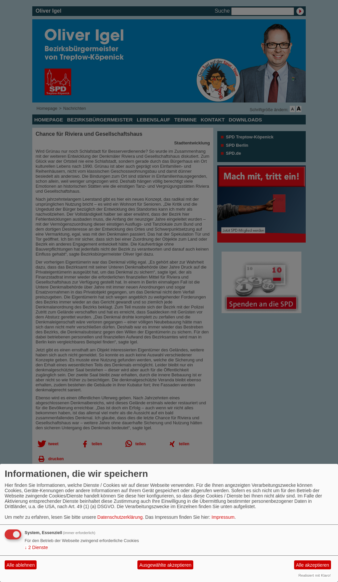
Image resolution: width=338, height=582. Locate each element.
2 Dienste (36, 547)
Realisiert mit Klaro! (314, 575)
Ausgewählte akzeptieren (165, 565)
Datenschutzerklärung (120, 517)
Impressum (223, 517)
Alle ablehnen (21, 565)
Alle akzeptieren (312, 565)
